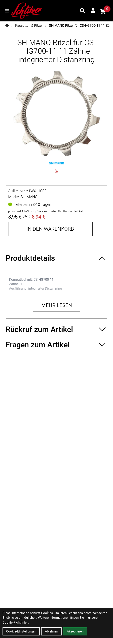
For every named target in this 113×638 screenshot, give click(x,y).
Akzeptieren (75, 631)
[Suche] (82, 11)
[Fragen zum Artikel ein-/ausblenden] (56, 345)
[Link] (7, 10)
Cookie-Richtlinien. (16, 622)
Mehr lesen (56, 305)
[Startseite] (7, 25)
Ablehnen (51, 631)
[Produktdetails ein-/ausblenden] (56, 258)
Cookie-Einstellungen (21, 631)
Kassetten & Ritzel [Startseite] (29, 26)
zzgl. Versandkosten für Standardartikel (57, 211)
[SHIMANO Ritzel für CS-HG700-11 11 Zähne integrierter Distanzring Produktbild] (56, 113)
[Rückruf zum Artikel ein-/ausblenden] (56, 329)
